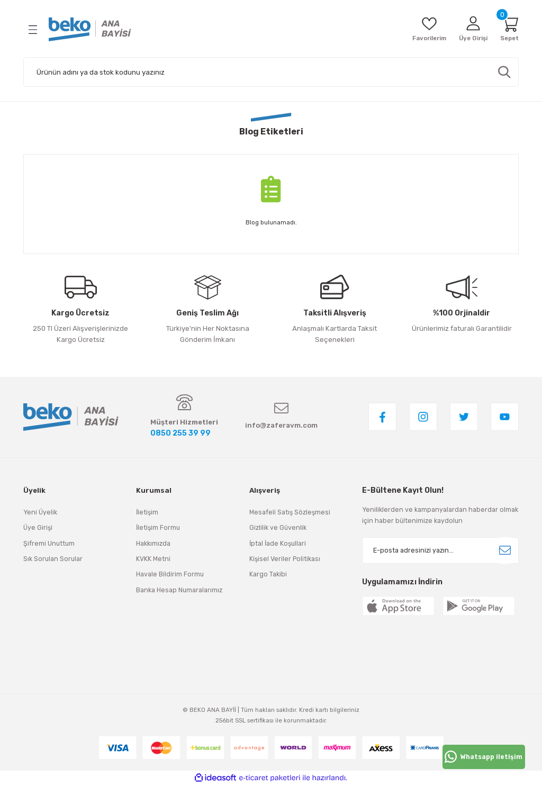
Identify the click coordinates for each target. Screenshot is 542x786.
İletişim (147, 513)
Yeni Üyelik (40, 513)
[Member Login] (469, 29)
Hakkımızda (153, 544)
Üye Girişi (37, 528)
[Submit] (505, 551)
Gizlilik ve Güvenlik (277, 528)
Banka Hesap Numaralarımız (179, 590)
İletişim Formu (158, 528)
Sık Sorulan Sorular (53, 559)
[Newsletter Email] (440, 551)
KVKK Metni (153, 559)
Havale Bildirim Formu (170, 575)
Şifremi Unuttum (49, 544)
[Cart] (508, 29)
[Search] (271, 72)
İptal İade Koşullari (277, 544)
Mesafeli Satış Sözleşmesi (289, 513)
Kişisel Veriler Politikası (284, 559)
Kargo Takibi (268, 575)
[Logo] (90, 29)
